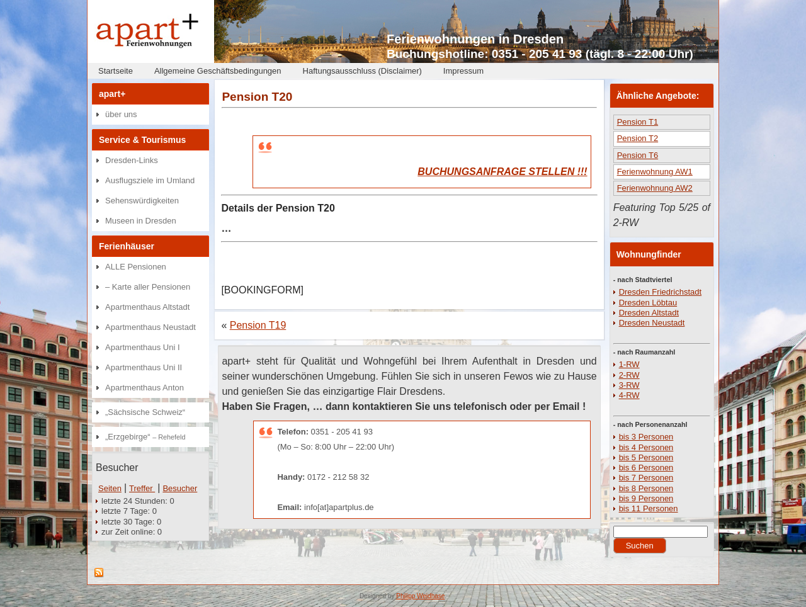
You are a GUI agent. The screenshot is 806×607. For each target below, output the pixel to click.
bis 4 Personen (646, 447)
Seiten (110, 488)
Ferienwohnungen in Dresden (475, 39)
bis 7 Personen (646, 477)
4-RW (629, 395)
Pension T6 (638, 155)
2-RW (629, 375)
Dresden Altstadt (649, 312)
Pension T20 (257, 96)
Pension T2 (638, 138)
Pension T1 (638, 122)
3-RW (629, 385)
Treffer (142, 488)
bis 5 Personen (646, 457)
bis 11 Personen (648, 508)
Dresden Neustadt (652, 322)
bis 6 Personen (646, 467)
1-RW (629, 364)
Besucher (179, 488)
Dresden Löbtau (648, 302)
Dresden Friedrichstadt (660, 292)
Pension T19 (258, 325)
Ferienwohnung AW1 (655, 171)
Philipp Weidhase (420, 596)
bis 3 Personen (646, 436)
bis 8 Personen (646, 488)
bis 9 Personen (646, 498)
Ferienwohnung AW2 (655, 188)
